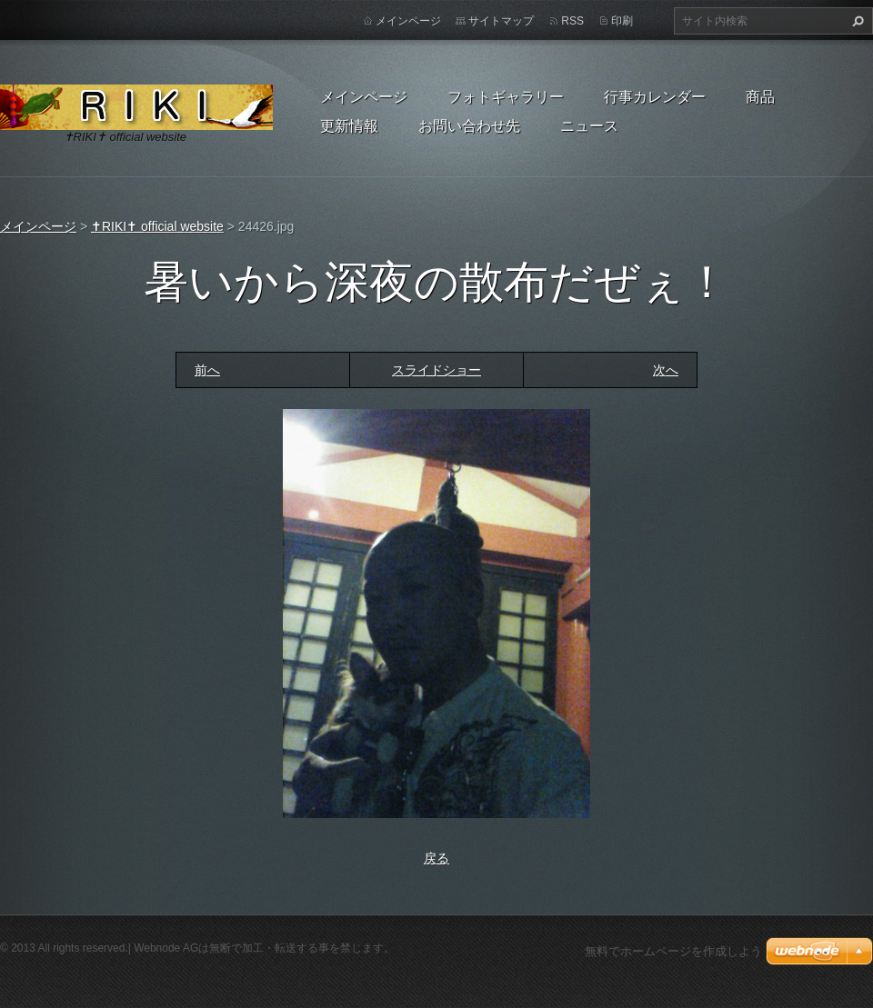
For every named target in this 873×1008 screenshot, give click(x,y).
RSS (572, 21)
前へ (207, 370)
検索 (855, 21)
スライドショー (436, 370)
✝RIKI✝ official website (157, 226)
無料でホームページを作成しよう (673, 951)
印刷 (622, 21)
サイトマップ (501, 21)
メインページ (363, 96)
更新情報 (349, 125)
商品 (760, 96)
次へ (665, 370)
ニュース (589, 125)
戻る (436, 858)
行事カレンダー (655, 96)
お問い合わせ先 (469, 125)
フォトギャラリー (505, 96)
